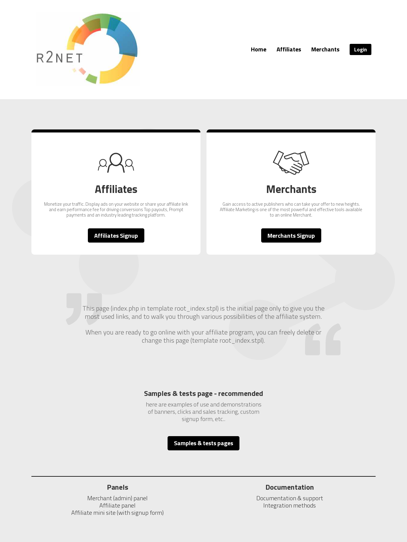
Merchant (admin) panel (117, 498)
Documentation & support (289, 498)
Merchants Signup (291, 235)
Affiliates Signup (116, 235)
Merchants (325, 49)
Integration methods (289, 505)
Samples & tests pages (203, 443)
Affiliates (289, 49)
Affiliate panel (117, 505)
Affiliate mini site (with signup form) (117, 512)
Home (258, 49)
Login (360, 49)
